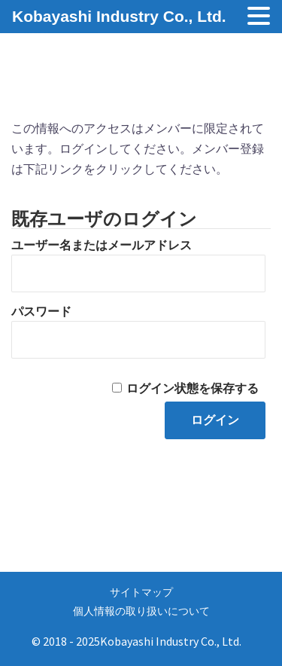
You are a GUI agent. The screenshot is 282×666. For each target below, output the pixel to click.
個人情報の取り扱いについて (141, 611)
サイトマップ (141, 592)
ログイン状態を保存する (192, 388)
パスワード (41, 311)
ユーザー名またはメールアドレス (101, 245)
